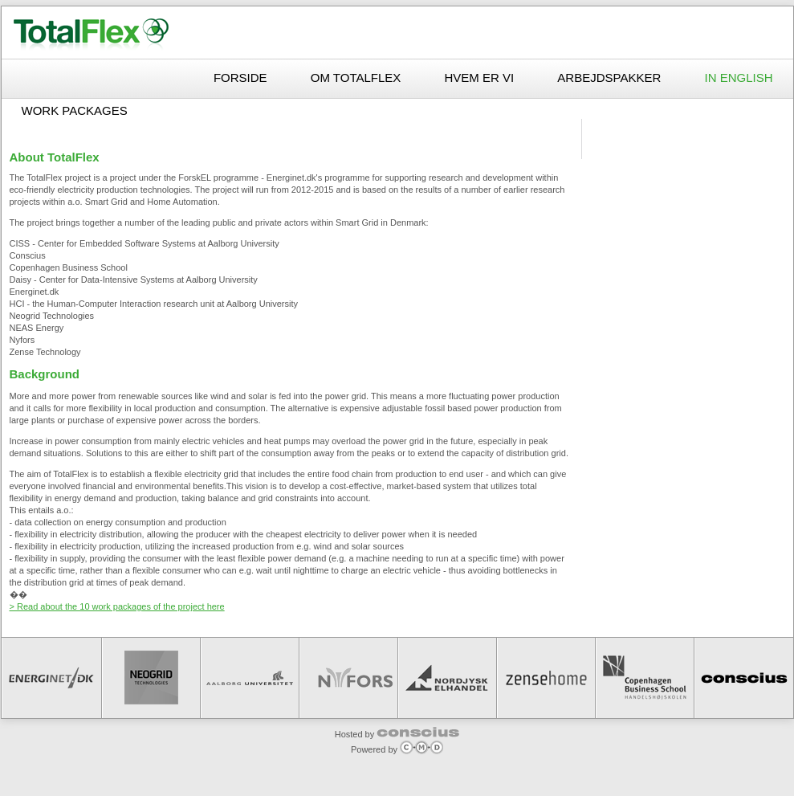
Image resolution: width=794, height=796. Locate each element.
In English (738, 77)
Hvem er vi (481, 77)
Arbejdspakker (610, 77)
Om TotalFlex (358, 77)
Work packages (75, 110)
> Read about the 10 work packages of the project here (117, 606)
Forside (242, 77)
